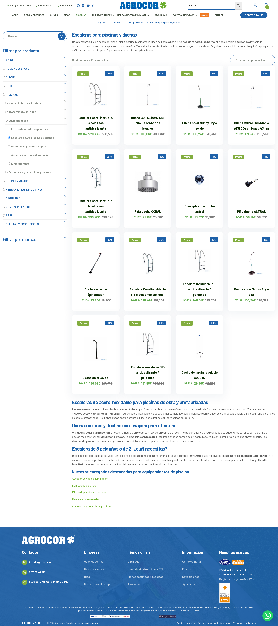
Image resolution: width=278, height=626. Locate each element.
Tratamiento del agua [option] (22, 111)
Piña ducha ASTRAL (251, 211)
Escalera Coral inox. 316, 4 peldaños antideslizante (95, 206)
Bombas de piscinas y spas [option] (28, 146)
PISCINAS (117, 22)
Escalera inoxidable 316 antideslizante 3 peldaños (199, 289)
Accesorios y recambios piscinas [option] (30, 172)
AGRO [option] (9, 60)
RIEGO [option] (9, 86)
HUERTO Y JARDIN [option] (17, 181)
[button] (35, 60)
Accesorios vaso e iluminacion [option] (30, 154)
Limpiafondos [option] (20, 163)
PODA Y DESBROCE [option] (17, 68)
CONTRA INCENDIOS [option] (18, 206)
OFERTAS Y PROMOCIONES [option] (22, 224)
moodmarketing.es (88, 623)
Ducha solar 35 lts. (95, 378)
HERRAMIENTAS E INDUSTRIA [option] (24, 189)
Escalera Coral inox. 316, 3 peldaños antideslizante (95, 123)
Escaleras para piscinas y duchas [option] (32, 137)
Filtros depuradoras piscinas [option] (29, 129)
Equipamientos (136, 22)
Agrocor (102, 22)
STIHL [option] (9, 215)
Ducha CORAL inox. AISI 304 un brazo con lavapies (148, 123)
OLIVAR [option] (10, 77)
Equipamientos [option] (18, 120)
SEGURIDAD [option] (13, 198)
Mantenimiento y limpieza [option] (25, 103)
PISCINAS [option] (12, 94)
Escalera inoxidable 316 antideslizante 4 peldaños (148, 372)
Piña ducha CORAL (148, 211)
